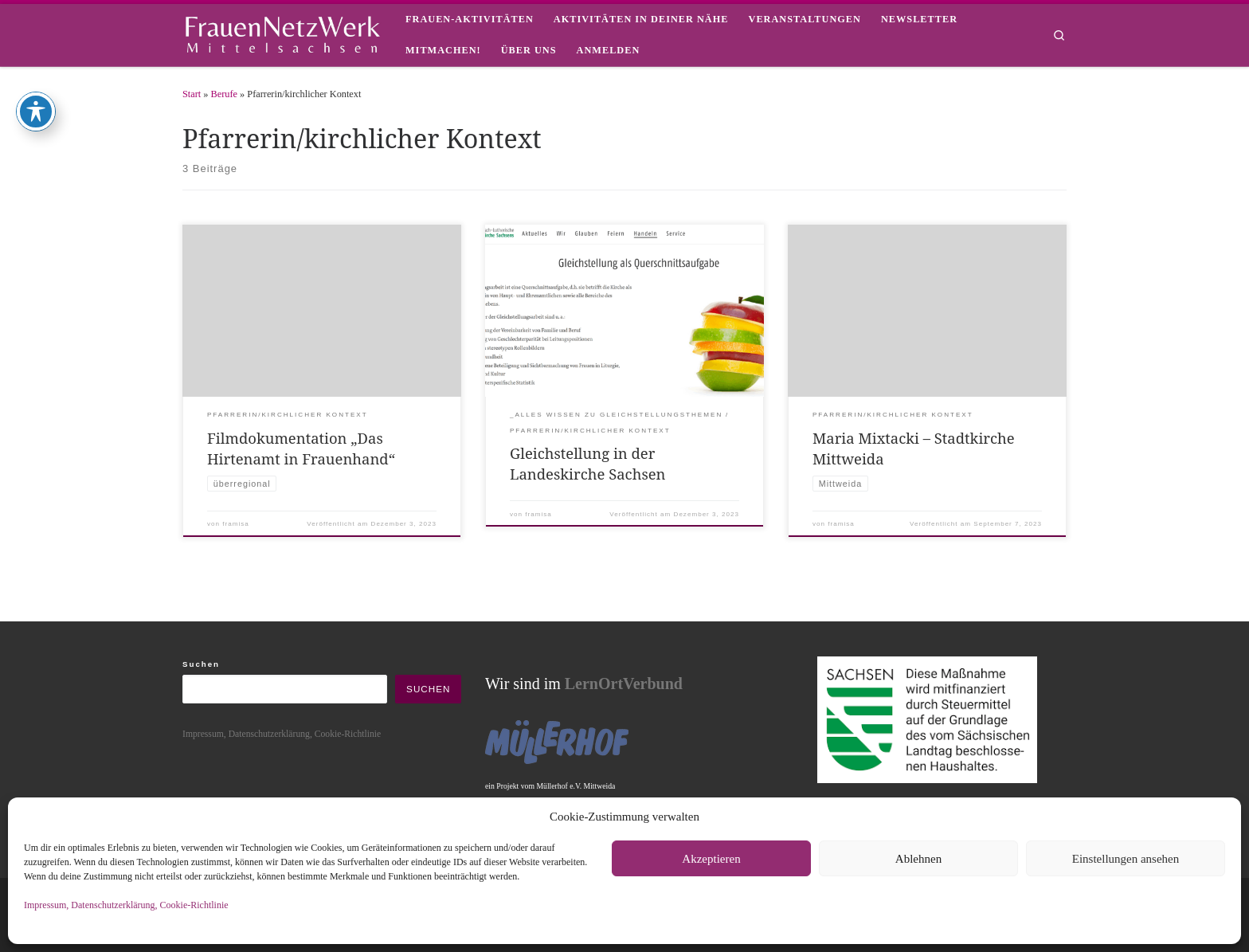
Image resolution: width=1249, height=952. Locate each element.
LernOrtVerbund (624, 683)
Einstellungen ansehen (1126, 858)
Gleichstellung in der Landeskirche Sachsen (588, 463)
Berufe (224, 94)
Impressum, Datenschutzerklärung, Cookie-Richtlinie (126, 905)
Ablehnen (918, 858)
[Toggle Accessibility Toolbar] (36, 37)
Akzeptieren (711, 858)
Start (191, 94)
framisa (235, 523)
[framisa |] (282, 32)
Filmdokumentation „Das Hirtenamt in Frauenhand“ (301, 448)
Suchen (201, 664)
